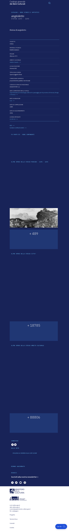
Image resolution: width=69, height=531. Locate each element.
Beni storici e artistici (29, 12)
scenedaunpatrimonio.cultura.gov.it (20, 509)
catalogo (14, 12)
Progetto (12, 515)
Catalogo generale (17, 2)
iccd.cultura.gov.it (15, 505)
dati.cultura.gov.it (15, 507)
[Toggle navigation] (49, 3)
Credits (12, 527)
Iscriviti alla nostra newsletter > (24, 477)
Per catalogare (14, 511)
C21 (11, 101)
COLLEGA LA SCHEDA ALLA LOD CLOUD (25, 453)
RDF (11, 125)
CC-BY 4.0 (12, 119)
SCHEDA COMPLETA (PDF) (17, 128)
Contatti (12, 523)
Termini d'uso (14, 519)
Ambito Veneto (14, 62)
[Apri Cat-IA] (61, 526)
